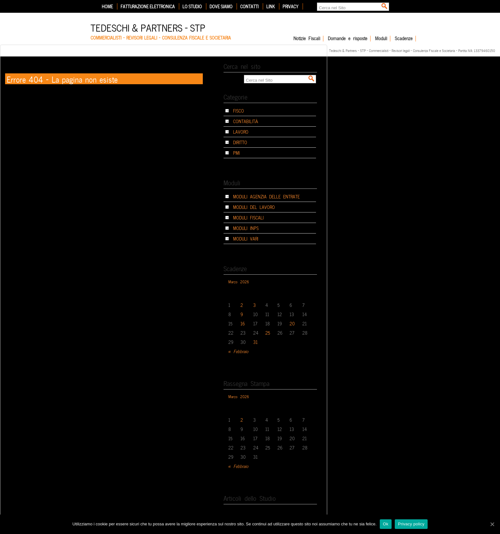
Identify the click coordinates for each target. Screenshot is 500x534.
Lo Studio (192, 6)
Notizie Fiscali (306, 38)
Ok (385, 524)
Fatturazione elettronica (148, 6)
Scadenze (404, 38)
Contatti (249, 6)
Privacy (290, 6)
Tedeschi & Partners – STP (148, 27)
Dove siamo (221, 6)
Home (107, 6)
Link (270, 6)
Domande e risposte (347, 38)
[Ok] (492, 524)
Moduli (381, 38)
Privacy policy (411, 524)
